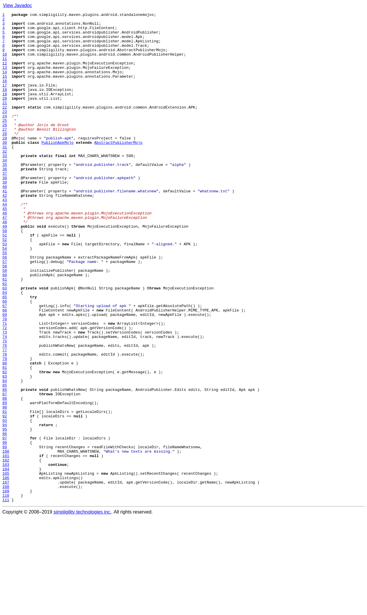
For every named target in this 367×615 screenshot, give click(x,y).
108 (5, 581)
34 (4, 190)
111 (5, 597)
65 (4, 354)
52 (4, 285)
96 (4, 518)
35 (4, 195)
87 (4, 470)
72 (4, 391)
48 (4, 264)
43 (4, 237)
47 (4, 258)
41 (4, 227)
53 (4, 290)
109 (5, 587)
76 (4, 412)
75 (4, 407)
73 (4, 396)
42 (4, 232)
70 (4, 380)
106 (5, 571)
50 (4, 274)
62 (4, 338)
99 (4, 534)
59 (4, 322)
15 (4, 89)
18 (4, 105)
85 (4, 460)
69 (4, 375)
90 (4, 486)
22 (4, 126)
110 (5, 592)
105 (5, 566)
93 (4, 502)
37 (4, 206)
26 (4, 147)
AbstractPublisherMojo (118, 168)
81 (4, 438)
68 (4, 370)
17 (4, 100)
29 (4, 163)
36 (4, 200)
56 (4, 306)
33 (4, 184)
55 (4, 301)
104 (5, 560)
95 (4, 513)
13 (4, 78)
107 (5, 576)
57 (4, 311)
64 (4, 348)
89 (4, 481)
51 (4, 280)
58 (4, 317)
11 (4, 68)
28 (4, 158)
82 (4, 444)
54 (4, 296)
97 (4, 523)
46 (4, 253)
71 (4, 386)
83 (4, 449)
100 (5, 539)
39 (4, 216)
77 (4, 417)
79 (4, 428)
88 (4, 476)
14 (4, 84)
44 (4, 243)
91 (4, 491)
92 (4, 497)
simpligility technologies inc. (83, 609)
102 (5, 550)
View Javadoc (17, 5)
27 (4, 153)
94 (4, 507)
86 (4, 465)
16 (4, 94)
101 (5, 544)
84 (4, 454)
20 (4, 116)
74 (4, 401)
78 (4, 423)
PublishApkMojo (57, 168)
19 (4, 110)
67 (4, 364)
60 (4, 327)
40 (4, 221)
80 (4, 433)
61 (4, 333)
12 (4, 73)
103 (5, 555)
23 (4, 131)
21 (4, 121)
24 (4, 137)
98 (4, 528)
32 (4, 179)
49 (4, 269)
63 (4, 343)
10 (4, 63)
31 (4, 174)
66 (4, 359)
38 (4, 211)
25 (4, 142)
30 (4, 168)
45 (4, 248)
